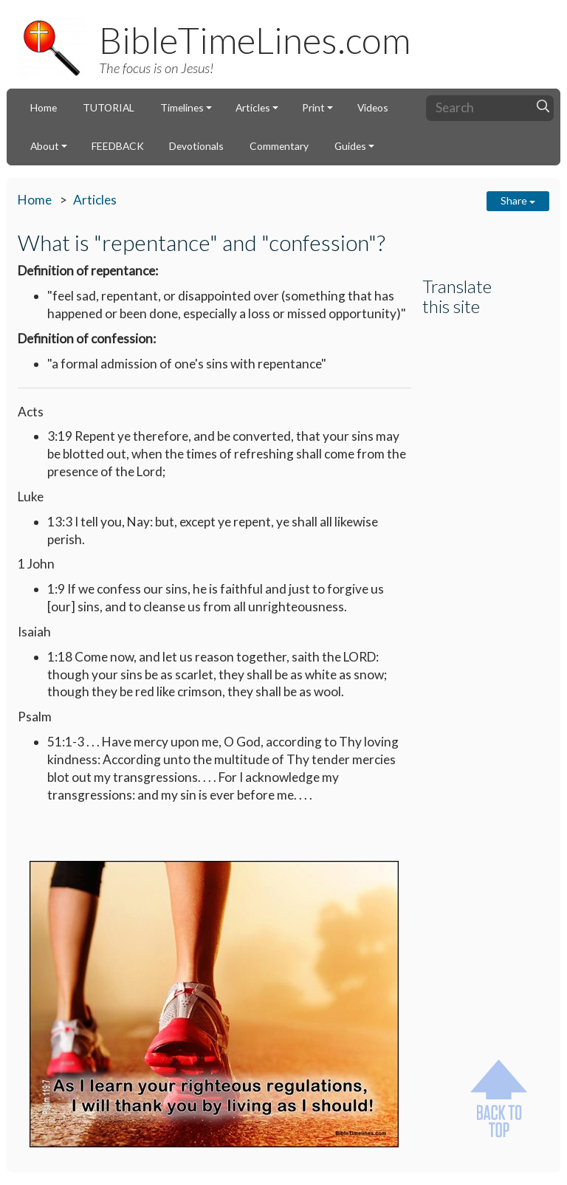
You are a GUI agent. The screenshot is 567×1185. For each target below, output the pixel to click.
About (44, 146)
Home (43, 107)
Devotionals (196, 146)
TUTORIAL (108, 107)
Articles (253, 107)
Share (518, 200)
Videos (372, 107)
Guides (350, 146)
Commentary (279, 146)
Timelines (182, 107)
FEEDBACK (118, 146)
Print (313, 107)
